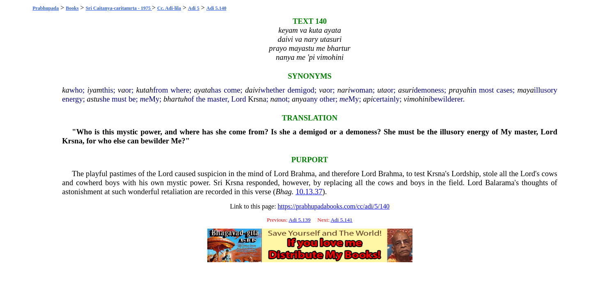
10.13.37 (309, 191)
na (274, 99)
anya (299, 99)
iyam (94, 90)
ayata (202, 90)
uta (382, 90)
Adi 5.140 (216, 8)
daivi (252, 90)
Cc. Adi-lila (169, 8)
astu (93, 99)
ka (65, 90)
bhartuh (175, 99)
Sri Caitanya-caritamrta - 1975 (119, 8)
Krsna (257, 99)
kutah (144, 90)
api (368, 99)
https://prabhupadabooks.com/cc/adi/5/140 (333, 206)
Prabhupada (45, 8)
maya (525, 90)
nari (343, 90)
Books (72, 8)
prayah (459, 90)
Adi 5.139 (299, 220)
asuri (406, 90)
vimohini (416, 99)
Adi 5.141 (341, 220)
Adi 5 (193, 8)
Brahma (303, 173)
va (121, 90)
